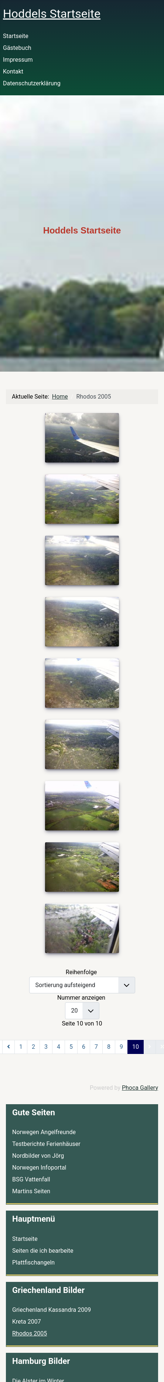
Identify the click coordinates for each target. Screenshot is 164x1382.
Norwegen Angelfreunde (44, 1132)
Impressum (18, 59)
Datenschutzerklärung (32, 83)
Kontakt (13, 71)
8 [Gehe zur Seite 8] (108, 1046)
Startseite (15, 36)
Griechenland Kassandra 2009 (51, 1309)
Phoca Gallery (140, 1087)
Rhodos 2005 (29, 1333)
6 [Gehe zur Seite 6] (83, 1046)
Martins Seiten (31, 1191)
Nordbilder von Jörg (38, 1155)
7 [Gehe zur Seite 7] (96, 1046)
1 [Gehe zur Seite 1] (21, 1046)
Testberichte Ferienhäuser (46, 1143)
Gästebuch (17, 47)
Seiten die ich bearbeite (42, 1250)
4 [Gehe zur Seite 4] (58, 1046)
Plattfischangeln (33, 1262)
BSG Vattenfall (31, 1179)
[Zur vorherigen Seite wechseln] (8, 1047)
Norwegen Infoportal (39, 1167)
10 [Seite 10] (135, 1046)
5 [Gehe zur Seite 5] (71, 1046)
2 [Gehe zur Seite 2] (33, 1046)
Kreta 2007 (26, 1321)
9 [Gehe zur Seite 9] (121, 1046)
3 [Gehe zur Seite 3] (46, 1046)
